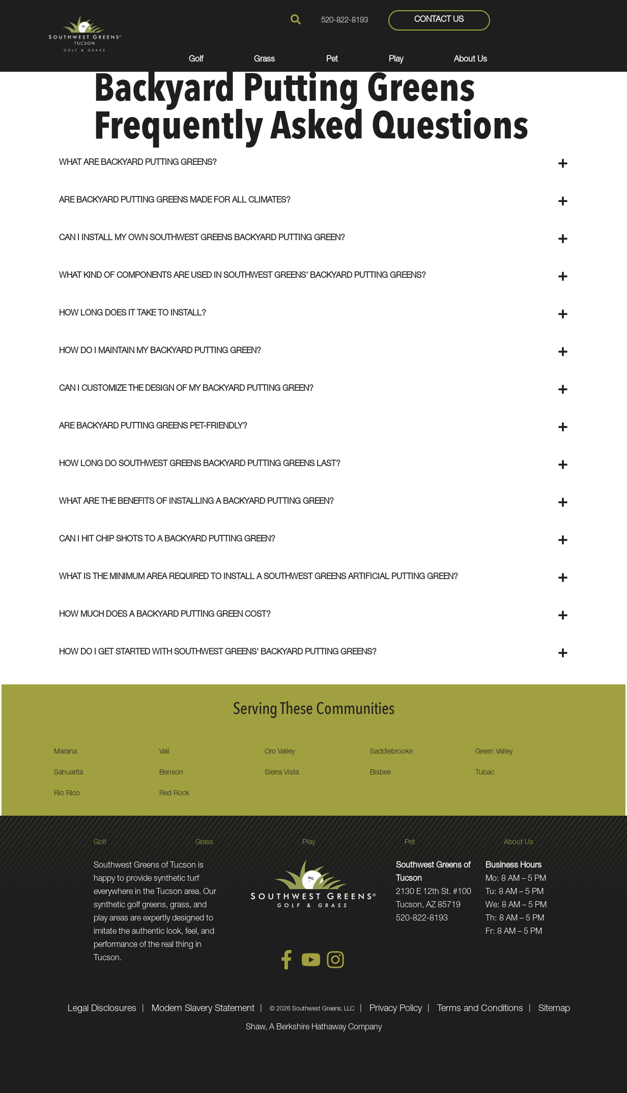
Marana (65, 752)
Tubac (484, 772)
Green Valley (493, 752)
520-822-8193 (344, 20)
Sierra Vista (282, 772)
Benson (171, 772)
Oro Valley (280, 752)
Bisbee (380, 772)
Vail (164, 752)
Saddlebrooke (391, 752)
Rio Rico (67, 793)
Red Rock (174, 793)
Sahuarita (68, 772)
